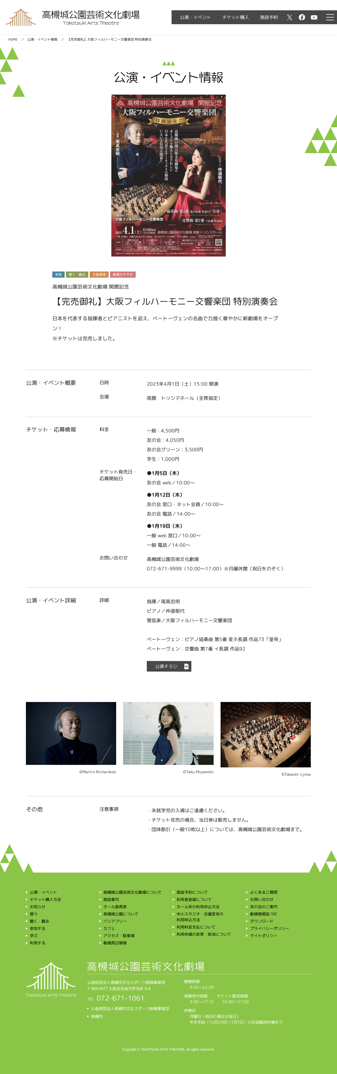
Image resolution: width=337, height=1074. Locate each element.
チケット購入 (235, 17)
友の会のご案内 (263, 906)
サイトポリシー (263, 935)
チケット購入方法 (45, 899)
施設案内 (111, 899)
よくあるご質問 (263, 892)
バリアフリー (115, 921)
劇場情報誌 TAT (263, 914)
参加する (37, 928)
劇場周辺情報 (115, 942)
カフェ (109, 928)
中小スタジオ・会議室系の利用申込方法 (200, 916)
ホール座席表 (115, 906)
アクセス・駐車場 (119, 935)
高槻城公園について (120, 914)
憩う (34, 914)
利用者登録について (194, 899)
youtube (314, 17)
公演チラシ (166, 666)
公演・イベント (195, 17)
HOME (13, 39)
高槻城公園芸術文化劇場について (132, 892)
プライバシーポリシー (269, 928)
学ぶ (34, 935)
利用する (37, 942)
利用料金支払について (196, 927)
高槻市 (97, 1016)
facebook (302, 17)
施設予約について (192, 892)
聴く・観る (39, 921)
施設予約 (269, 17)
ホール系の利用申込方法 (198, 906)
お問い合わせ (261, 899)
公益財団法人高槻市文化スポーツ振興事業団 (130, 1008)
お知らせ (37, 906)
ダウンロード (261, 921)
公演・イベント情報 (42, 39)
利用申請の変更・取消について (204, 934)
